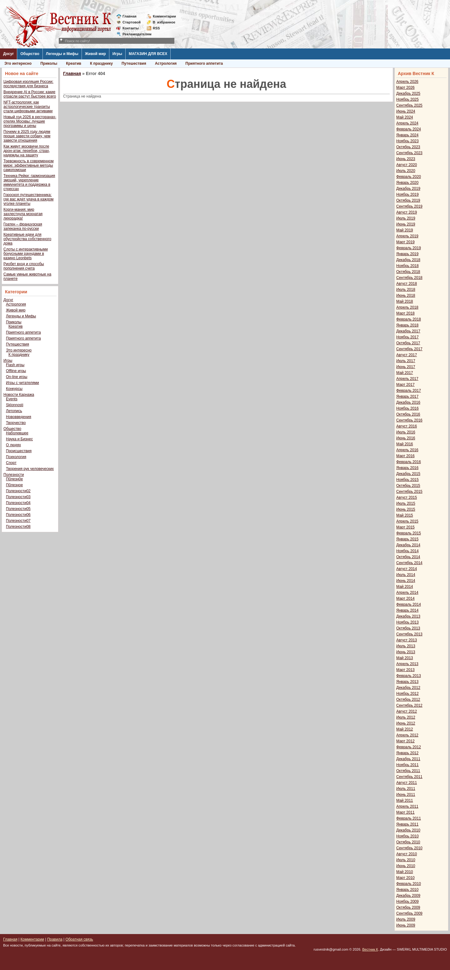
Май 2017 (404, 373)
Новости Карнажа (18, 394)
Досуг (8, 54)
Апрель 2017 (407, 378)
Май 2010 (404, 872)
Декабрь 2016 (408, 402)
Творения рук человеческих (30, 469)
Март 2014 (405, 598)
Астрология (166, 63)
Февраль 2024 (408, 129)
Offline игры (16, 371)
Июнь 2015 (405, 509)
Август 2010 (406, 854)
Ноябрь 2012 (407, 693)
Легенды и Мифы (62, 54)
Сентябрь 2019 (409, 206)
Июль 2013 (405, 646)
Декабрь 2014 (408, 545)
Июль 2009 (405, 919)
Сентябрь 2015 (409, 491)
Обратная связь (79, 939)
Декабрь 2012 (408, 687)
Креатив (73, 63)
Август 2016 (406, 426)
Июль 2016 (405, 432)
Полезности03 (18, 497)
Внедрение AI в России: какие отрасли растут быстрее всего (29, 94)
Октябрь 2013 (408, 628)
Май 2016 (404, 444)
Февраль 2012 (408, 747)
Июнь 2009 (405, 925)
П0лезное (14, 485)
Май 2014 (404, 586)
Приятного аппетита (204, 63)
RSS (156, 28)
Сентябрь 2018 (409, 277)
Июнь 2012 (405, 723)
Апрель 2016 (407, 450)
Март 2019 (405, 242)
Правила (54, 939)
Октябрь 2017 (408, 343)
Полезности (13, 474)
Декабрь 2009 (408, 895)
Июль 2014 (405, 575)
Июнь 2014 (405, 580)
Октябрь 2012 (408, 699)
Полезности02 (18, 491)
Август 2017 (406, 355)
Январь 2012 (407, 753)
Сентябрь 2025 (409, 105)
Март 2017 (405, 384)
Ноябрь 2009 (407, 901)
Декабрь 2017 (408, 331)
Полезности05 (18, 509)
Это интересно (18, 63)
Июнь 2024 (405, 111)
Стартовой (131, 22)
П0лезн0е (14, 479)
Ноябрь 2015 (407, 479)
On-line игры (16, 377)
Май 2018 (404, 301)
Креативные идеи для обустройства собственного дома (27, 238)
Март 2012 (405, 741)
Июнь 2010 (405, 866)
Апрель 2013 (407, 664)
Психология (16, 457)
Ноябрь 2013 (407, 622)
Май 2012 (404, 729)
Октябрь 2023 (408, 147)
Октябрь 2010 (408, 842)
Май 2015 (404, 515)
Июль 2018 (405, 289)
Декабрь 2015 (408, 474)
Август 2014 (406, 569)
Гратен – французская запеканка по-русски (22, 226)
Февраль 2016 (408, 462)
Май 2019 (404, 230)
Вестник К (370, 949)
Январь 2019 (407, 254)
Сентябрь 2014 (409, 563)
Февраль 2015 (408, 533)
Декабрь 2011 (408, 759)
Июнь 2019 (405, 224)
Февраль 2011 (408, 818)
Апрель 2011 (407, 806)
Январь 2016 (407, 468)
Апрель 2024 (407, 123)
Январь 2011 (407, 824)
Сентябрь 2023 (409, 153)
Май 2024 (404, 117)
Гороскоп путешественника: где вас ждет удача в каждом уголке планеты (28, 199)
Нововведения (18, 417)
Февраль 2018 (408, 319)
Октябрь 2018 (408, 272)
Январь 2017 (407, 396)
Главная (129, 16)
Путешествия (134, 63)
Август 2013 (406, 640)
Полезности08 (18, 526)
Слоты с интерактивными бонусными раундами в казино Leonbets (25, 253)
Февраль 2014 (408, 604)
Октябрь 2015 (408, 485)
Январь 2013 (407, 682)
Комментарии (164, 16)
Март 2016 (405, 456)
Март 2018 (405, 313)
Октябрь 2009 (408, 907)
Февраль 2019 (408, 248)
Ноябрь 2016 (407, 408)
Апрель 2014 (407, 592)
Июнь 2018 (405, 295)
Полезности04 (18, 503)
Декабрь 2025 (408, 93)
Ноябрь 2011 (407, 765)
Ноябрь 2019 (407, 194)
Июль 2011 (405, 788)
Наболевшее (17, 433)
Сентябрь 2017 (409, 349)
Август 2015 (406, 497)
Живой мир (95, 54)
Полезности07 (18, 520)
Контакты (130, 28)
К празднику (101, 63)
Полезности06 (18, 515)
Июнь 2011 (405, 794)
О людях (13, 445)
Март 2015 (405, 527)
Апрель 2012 (407, 735)
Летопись (14, 411)
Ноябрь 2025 (407, 99)
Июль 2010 (405, 860)
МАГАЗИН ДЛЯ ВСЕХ (148, 54)
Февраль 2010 (408, 884)
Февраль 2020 (408, 176)
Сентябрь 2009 (409, 913)
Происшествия (19, 451)
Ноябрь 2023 (407, 141)
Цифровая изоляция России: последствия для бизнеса (28, 83)
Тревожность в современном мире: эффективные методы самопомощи (28, 165)
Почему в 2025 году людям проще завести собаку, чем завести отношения (26, 136)
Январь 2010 (407, 889)
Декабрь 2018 (408, 260)
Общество (29, 54)
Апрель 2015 (407, 521)
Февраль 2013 (408, 676)
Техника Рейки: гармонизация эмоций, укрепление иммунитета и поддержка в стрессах (29, 182)
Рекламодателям (134, 34)
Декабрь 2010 (408, 830)
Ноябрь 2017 (407, 337)
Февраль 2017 (408, 390)
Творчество (16, 423)
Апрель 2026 (407, 81)
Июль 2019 (405, 218)
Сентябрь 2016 (409, 420)
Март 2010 (405, 878)
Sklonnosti (14, 405)
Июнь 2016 (405, 438)
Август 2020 (406, 165)
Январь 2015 (407, 539)
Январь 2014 (407, 610)
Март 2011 (405, 812)
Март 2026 (405, 87)
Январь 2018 (407, 325)
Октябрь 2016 (408, 414)
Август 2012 (406, 711)
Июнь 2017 (405, 367)
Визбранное (164, 22)
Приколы (48, 63)
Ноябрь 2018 (407, 266)
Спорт (11, 463)
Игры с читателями (22, 383)
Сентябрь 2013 (409, 634)
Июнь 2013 (405, 652)
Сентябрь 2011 (409, 777)
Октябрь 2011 (408, 771)
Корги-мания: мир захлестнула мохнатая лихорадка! (22, 213)
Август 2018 (406, 283)
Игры (117, 54)
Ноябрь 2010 (407, 836)
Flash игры (15, 365)
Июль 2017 (405, 361)
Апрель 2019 (407, 236)
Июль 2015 (405, 503)
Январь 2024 (407, 135)
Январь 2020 (407, 182)
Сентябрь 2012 (409, 705)
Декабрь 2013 (408, 616)
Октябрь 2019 (408, 200)
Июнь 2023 (405, 159)
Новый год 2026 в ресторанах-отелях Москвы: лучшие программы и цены (29, 121)
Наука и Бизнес (19, 439)
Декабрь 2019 (408, 188)
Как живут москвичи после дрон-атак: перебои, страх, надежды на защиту (26, 150)
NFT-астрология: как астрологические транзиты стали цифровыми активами (27, 106)
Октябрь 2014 (408, 557)
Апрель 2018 (407, 307)
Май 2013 (404, 658)
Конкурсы (14, 388)
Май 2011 (404, 800)
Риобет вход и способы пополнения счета (23, 266)
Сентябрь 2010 (409, 848)
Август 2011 (406, 783)
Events (12, 399)
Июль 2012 (405, 717)
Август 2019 (406, 212)
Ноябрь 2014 (407, 551)
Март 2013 (405, 670)
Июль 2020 (405, 171)
